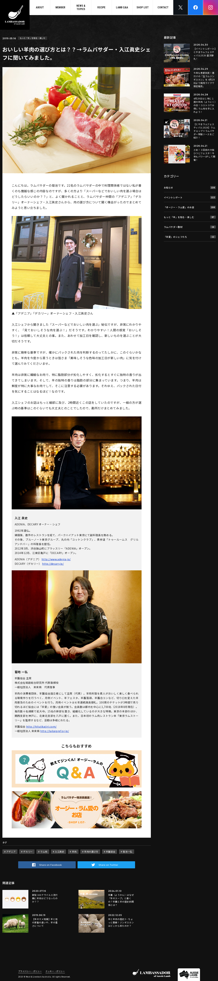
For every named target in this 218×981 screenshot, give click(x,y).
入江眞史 (59, 851)
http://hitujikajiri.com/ (41, 726)
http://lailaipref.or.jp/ (54, 731)
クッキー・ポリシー (55, 971)
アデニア (11, 851)
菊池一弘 (127, 851)
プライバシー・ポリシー (30, 971)
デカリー (27, 851)
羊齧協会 (110, 851)
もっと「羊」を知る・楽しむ (32, 38)
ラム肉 (43, 851)
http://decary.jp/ (53, 564)
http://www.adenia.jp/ (56, 559)
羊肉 (74, 851)
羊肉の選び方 (91, 851)
